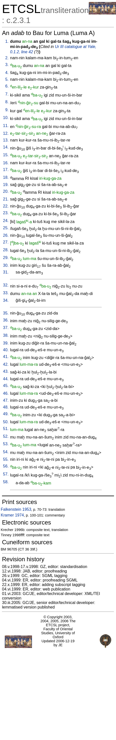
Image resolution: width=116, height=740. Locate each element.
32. (5, 285)
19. (5, 184)
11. (5, 126)
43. (5, 371)
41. (5, 356)
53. (5, 444)
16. (5, 163)
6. (6, 86)
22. (5, 206)
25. (5, 228)
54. (5, 452)
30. (5, 265)
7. (6, 94)
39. (5, 343)
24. (5, 220)
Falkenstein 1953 (16, 509)
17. (5, 170)
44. (5, 379)
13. (5, 140)
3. (6, 64)
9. (6, 110)
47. (5, 400)
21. (5, 199)
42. (5, 364)
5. (6, 79)
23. (5, 213)
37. (5, 328)
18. (5, 177)
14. (5, 147)
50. (5, 422)
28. (5, 250)
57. (5, 474)
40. (5, 350)
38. (5, 335)
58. (5, 482)
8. (6, 102)
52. (5, 436)
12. (5, 133)
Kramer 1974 (12, 515)
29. (5, 258)
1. (6, 41)
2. (6, 58)
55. (5, 459)
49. (5, 414)
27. (5, 242)
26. (5, 235)
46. (5, 393)
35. (5, 313)
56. (5, 466)
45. (5, 386)
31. (5, 272)
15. (5, 155)
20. (5, 191)
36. (5, 320)
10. (5, 118)
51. (5, 428)
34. (5, 300)
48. (5, 407)
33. (5, 293)
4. (6, 72)
